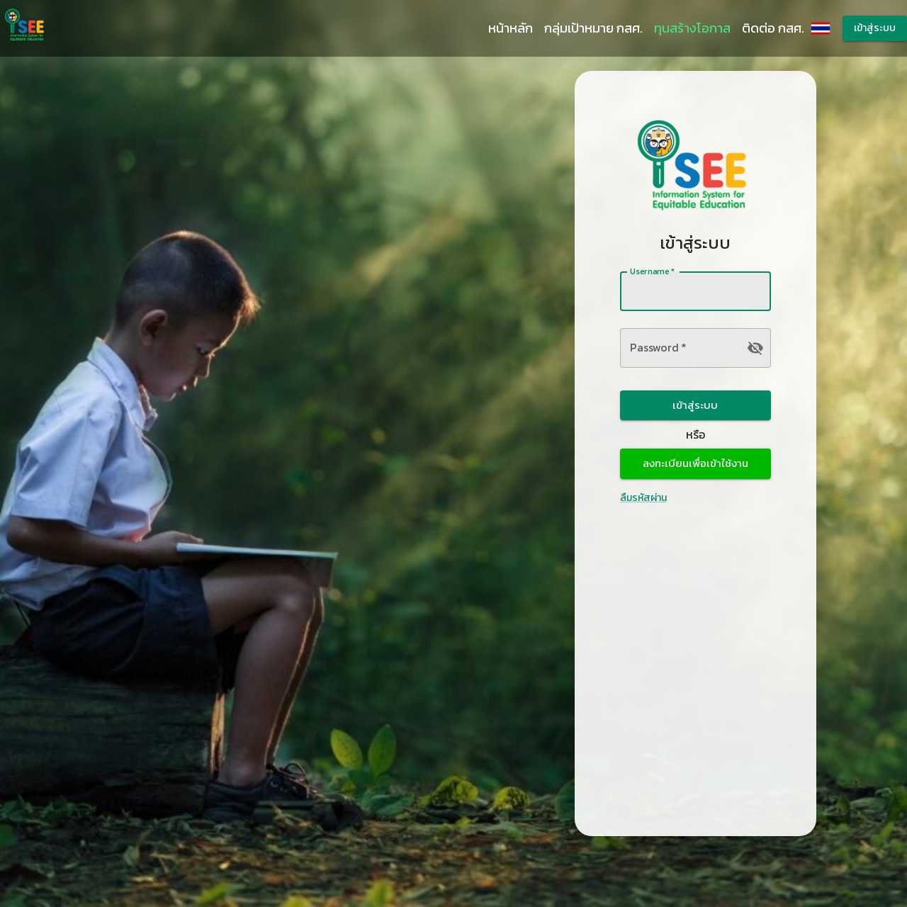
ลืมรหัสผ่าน (643, 497)
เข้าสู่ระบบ (875, 29)
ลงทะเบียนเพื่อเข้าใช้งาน (695, 463)
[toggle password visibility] (755, 348)
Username (652, 271)
